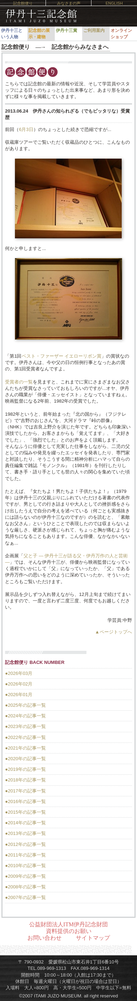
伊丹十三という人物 (11, 33)
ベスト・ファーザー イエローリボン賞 (62, 356)
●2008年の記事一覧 (25, 886)
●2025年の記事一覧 (25, 705)
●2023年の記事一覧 (25, 726)
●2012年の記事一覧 (25, 844)
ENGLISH (114, 3)
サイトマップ (93, 938)
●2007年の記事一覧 (25, 897)
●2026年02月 (18, 684)
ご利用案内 (94, 30)
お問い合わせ (44, 938)
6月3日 (26, 129)
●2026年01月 (18, 694)
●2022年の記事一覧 (25, 737)
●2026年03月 (18, 673)
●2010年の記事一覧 (25, 865)
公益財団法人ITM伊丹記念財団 (68, 924)
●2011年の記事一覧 (25, 855)
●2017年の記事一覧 (25, 791)
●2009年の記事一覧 (25, 876)
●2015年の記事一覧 (25, 812)
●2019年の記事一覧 (25, 769)
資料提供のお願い (68, 931)
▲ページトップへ (113, 632)
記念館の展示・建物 (39, 33)
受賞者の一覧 (19, 382)
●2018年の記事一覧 (25, 780)
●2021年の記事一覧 (25, 748)
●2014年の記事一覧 (25, 822)
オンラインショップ (121, 33)
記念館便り (23, 3)
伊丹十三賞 (66, 30)
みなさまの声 (68, 3)
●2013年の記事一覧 (25, 833)
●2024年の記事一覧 (25, 715)
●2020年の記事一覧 (25, 758)
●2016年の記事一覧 (25, 801)
